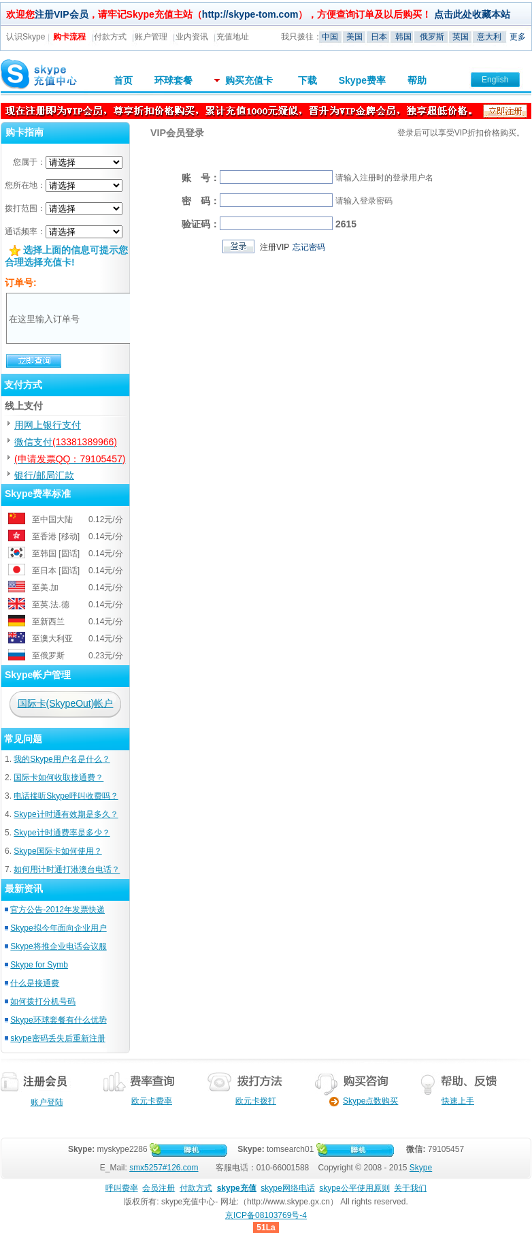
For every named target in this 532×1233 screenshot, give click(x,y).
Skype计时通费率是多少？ (62, 832)
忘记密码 (309, 247)
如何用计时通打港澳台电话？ (67, 869)
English (495, 79)
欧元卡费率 (151, 1101)
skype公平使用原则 (354, 1188)
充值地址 (232, 37)
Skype (421, 1167)
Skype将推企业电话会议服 (58, 946)
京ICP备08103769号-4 (266, 1215)
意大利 (489, 37)
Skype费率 (362, 80)
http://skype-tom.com (250, 14)
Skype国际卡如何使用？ (57, 851)
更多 (518, 37)
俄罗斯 (432, 37)
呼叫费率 (121, 1188)
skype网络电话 (287, 1188)
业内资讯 (192, 37)
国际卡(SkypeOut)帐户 (66, 703)
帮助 (417, 80)
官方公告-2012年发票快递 (57, 909)
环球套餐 (173, 80)
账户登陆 (47, 1102)
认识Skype (25, 37)
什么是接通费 (34, 983)
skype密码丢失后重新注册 (57, 1038)
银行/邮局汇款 (44, 475)
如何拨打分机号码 (43, 1001)
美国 (354, 37)
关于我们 (410, 1188)
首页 (123, 80)
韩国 (403, 37)
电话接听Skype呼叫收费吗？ (66, 796)
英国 (460, 37)
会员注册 (158, 1188)
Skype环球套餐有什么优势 (58, 1020)
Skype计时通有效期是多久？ (66, 814)
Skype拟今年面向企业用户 (58, 928)
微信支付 (65, 441)
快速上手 (458, 1101)
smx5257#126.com (163, 1167)
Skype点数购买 (358, 1101)
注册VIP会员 (61, 14)
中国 (330, 37)
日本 (379, 37)
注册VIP (274, 247)
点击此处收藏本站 (472, 14)
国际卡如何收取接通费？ (58, 777)
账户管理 (151, 37)
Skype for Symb (39, 965)
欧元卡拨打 (255, 1101)
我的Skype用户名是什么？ (62, 759)
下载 (307, 80)
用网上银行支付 (47, 424)
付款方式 (110, 37)
